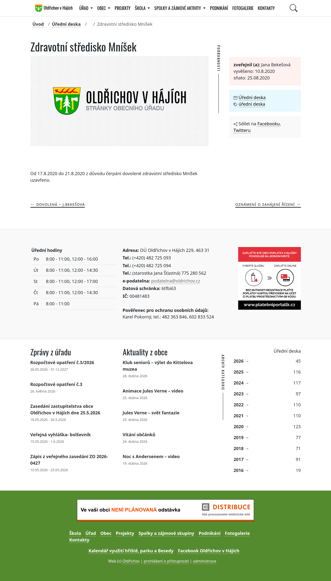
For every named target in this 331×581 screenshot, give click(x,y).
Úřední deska (66, 24)
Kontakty (266, 8)
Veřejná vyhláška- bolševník (60, 434)
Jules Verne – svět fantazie (151, 413)
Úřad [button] (84, 8)
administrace (204, 561)
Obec (106, 533)
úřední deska (252, 104)
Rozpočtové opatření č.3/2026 (62, 362)
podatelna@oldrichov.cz (175, 281)
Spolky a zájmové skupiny (166, 533)
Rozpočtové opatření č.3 (56, 384)
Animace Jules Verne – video (153, 391)
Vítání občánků (139, 434)
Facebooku (268, 124)
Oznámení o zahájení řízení (265, 204)
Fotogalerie (242, 8)
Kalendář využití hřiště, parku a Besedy (131, 551)
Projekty (123, 8)
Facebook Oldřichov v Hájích (208, 551)
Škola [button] (141, 8)
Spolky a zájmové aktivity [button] (178, 8)
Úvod (38, 24)
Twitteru (242, 130)
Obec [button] (102, 8)
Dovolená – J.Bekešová (60, 204)
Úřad (90, 533)
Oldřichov (130, 561)
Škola (75, 533)
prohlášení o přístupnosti (166, 561)
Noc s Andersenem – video (151, 456)
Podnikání (219, 8)
